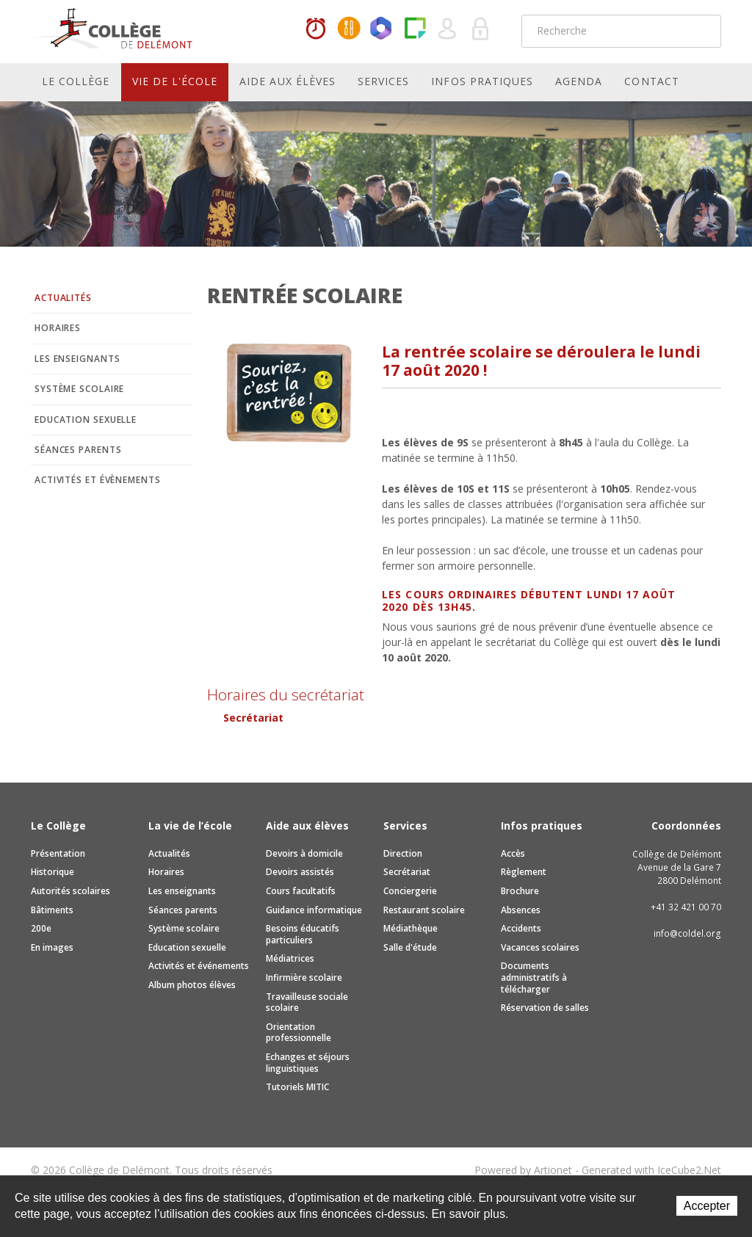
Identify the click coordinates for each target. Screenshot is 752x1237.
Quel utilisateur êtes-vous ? (448, 29)
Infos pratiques (482, 81)
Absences (520, 910)
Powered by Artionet (523, 1170)
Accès (513, 853)
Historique (52, 872)
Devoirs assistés (300, 872)
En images (52, 947)
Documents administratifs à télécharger (534, 977)
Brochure (520, 891)
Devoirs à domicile (304, 853)
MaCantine (349, 29)
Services (383, 81)
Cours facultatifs (301, 891)
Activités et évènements (98, 480)
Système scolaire (79, 388)
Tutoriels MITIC (297, 1087)
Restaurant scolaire (424, 910)
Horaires (315, 29)
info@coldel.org (687, 933)
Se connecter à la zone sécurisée (481, 29)
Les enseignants (77, 358)
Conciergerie (410, 891)
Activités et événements (198, 966)
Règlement (523, 872)
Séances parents (78, 449)
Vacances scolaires (540, 947)
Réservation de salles (545, 1007)
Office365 (382, 29)
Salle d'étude (410, 947)
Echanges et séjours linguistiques (308, 1063)
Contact (651, 81)
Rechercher (700, 31)
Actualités (63, 297)
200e (41, 928)
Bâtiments (52, 910)
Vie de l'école (175, 81)
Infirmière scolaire (304, 977)
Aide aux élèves (287, 81)
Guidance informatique (314, 910)
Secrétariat (253, 718)
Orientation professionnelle (298, 1032)
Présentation (58, 853)
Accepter (707, 1206)
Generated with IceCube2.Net (651, 1170)
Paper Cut (415, 29)
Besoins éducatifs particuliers (302, 934)
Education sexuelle (86, 419)
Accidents (521, 928)
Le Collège (76, 81)
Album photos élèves (192, 985)
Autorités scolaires (70, 891)
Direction (402, 853)
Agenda (578, 81)
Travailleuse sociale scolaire (307, 1002)
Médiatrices (290, 958)
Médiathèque (410, 928)
